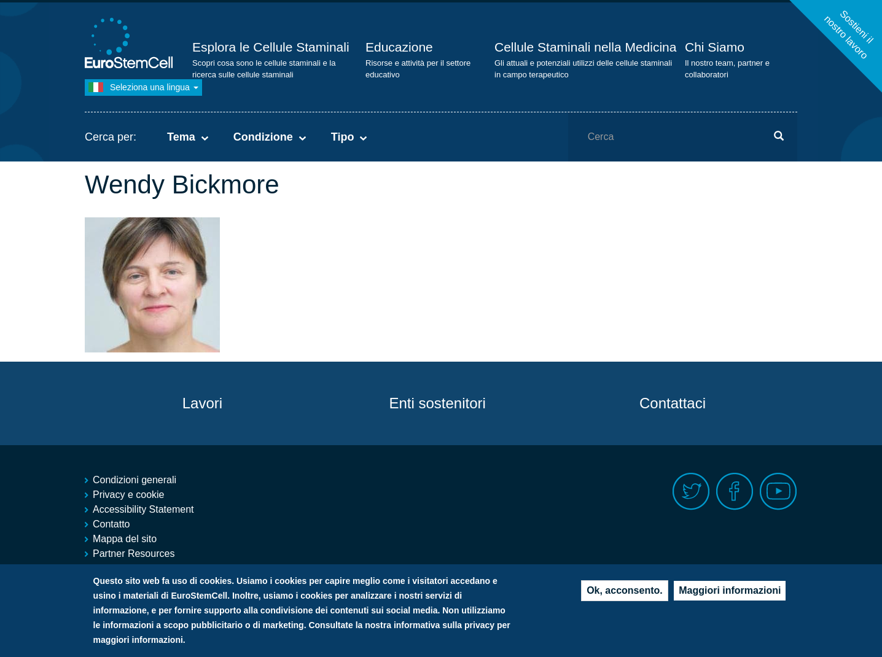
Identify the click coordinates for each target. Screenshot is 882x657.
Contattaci (672, 403)
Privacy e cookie (129, 494)
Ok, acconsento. (625, 593)
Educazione (399, 47)
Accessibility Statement (143, 509)
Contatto (111, 524)
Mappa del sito (125, 539)
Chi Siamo (714, 47)
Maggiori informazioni (730, 593)
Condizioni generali (134, 480)
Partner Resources (133, 553)
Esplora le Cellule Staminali (270, 47)
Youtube (778, 491)
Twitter (691, 491)
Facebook (735, 491)
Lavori (202, 403)
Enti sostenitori (437, 403)
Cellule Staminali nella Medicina (585, 47)
